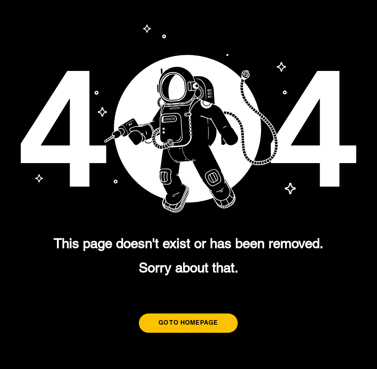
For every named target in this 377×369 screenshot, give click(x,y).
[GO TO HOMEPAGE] (188, 323)
